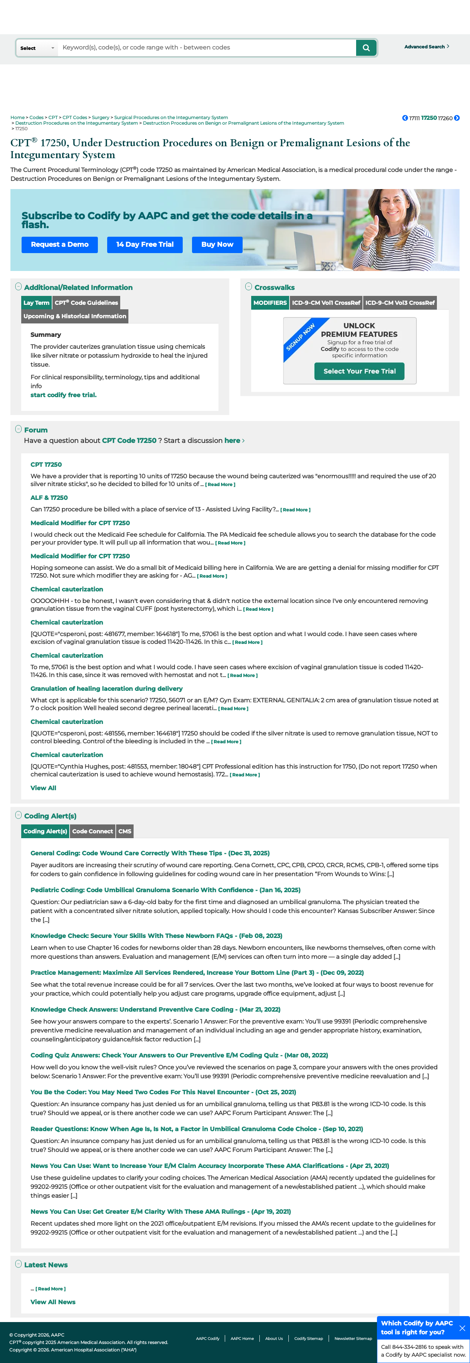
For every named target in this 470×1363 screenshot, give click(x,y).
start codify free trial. (63, 395)
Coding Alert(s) (45, 831)
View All (43, 788)
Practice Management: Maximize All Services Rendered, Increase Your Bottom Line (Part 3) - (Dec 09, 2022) (197, 972)
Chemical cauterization (67, 589)
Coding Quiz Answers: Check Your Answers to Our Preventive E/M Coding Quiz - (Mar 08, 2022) (179, 1055)
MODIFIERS (270, 302)
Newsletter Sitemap (353, 1338)
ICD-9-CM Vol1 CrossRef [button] (326, 302)
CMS (124, 831)
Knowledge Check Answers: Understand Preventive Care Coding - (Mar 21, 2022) (156, 1009)
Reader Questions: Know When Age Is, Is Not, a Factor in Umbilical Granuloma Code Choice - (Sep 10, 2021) (197, 1129)
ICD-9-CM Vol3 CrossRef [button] (400, 302)
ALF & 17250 (49, 497)
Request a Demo (60, 244)
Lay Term (36, 302)
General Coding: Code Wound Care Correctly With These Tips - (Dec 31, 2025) (150, 853)
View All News (53, 1302)
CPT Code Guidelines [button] (86, 302)
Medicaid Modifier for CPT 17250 (80, 523)
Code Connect (92, 831)
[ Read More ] (220, 484)
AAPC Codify (207, 1338)
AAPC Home (242, 1338)
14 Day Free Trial (144, 244)
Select (27, 48)
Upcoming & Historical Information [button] (74, 316)
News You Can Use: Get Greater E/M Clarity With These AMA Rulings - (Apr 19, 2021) (161, 1211)
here (232, 441)
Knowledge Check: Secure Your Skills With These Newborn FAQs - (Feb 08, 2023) (156, 935)
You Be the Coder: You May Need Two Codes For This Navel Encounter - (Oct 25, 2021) (163, 1092)
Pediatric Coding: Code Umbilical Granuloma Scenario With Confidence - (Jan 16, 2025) (166, 890)
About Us (274, 1338)
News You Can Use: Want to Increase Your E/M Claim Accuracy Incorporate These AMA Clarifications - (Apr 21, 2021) (210, 1165)
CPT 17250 (46, 464)
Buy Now (217, 244)
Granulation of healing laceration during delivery (107, 688)
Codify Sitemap (308, 1338)
